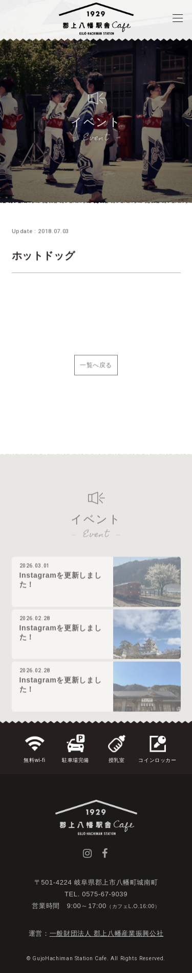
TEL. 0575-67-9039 (96, 894)
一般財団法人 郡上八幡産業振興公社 (107, 933)
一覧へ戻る (96, 371)
